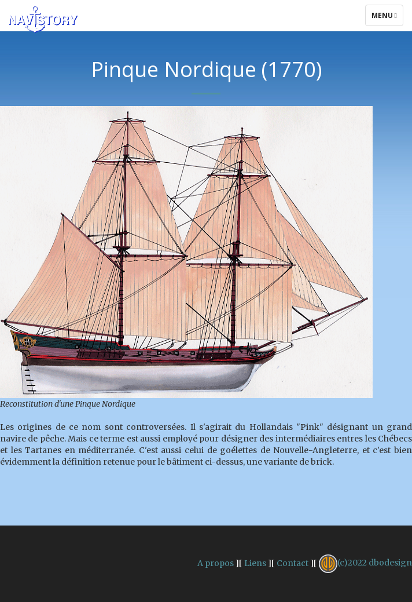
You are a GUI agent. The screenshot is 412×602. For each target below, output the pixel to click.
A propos (215, 562)
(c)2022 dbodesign (365, 562)
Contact (292, 562)
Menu (387, 18)
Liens (255, 562)
